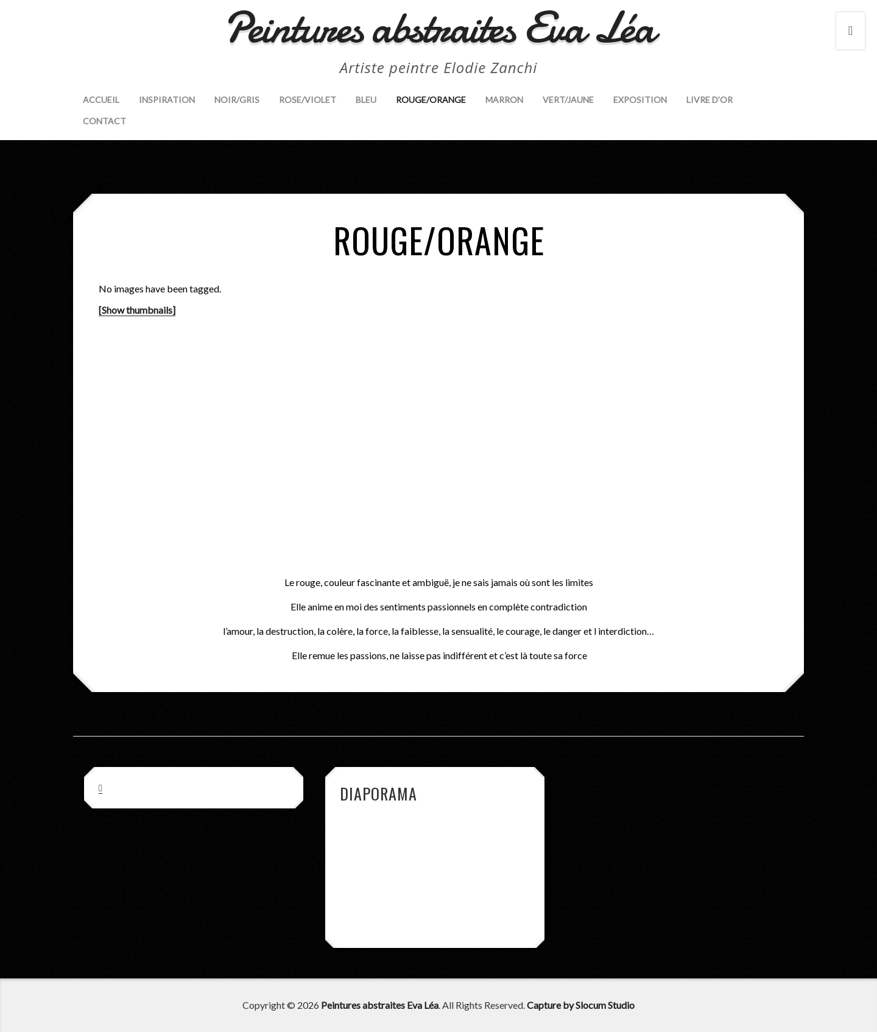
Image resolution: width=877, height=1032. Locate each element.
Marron (504, 99)
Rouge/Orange (431, 99)
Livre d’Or (709, 99)
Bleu (366, 99)
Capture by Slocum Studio (581, 1005)
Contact (104, 121)
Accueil (101, 99)
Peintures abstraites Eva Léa (379, 1005)
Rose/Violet (307, 99)
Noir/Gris (236, 99)
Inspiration (167, 99)
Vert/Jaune (568, 99)
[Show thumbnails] (137, 310)
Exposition (640, 99)
